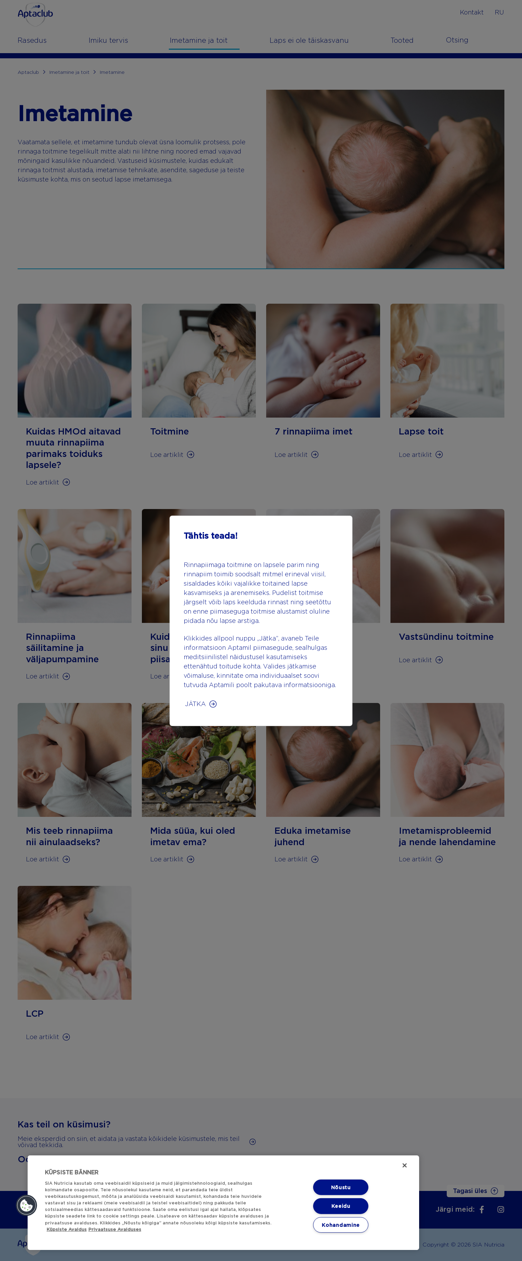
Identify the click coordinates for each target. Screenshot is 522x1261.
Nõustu (341, 1187)
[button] (27, 1205)
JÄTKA (195, 703)
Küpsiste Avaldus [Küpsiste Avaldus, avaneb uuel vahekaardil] (67, 1229)
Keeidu (340, 1206)
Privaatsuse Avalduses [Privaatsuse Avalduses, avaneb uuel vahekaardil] (114, 1229)
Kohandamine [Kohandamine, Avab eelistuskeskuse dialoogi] (341, 1225)
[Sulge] (404, 1165)
